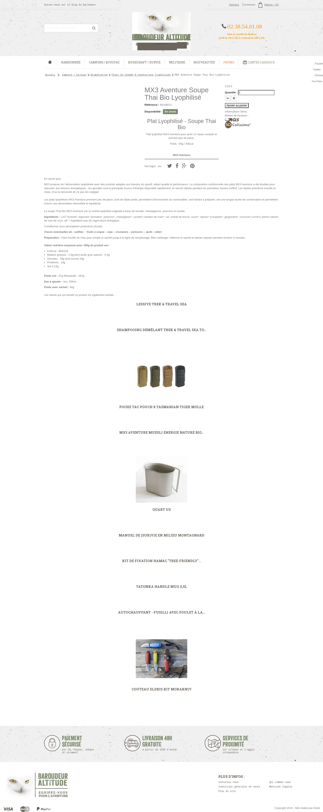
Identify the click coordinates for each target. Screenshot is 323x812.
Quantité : (231, 92)
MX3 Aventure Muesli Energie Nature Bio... (161, 432)
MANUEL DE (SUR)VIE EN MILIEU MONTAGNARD (161, 535)
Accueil (50, 75)
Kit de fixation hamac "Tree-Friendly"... (161, 561)
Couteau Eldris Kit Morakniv (162, 689)
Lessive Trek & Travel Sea (161, 304)
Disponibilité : (153, 111)
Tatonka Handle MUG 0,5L (161, 587)
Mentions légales (280, 787)
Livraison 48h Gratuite (157, 743)
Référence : (152, 104)
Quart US (161, 509)
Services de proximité (241, 744)
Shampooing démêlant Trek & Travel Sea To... (161, 330)
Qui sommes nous (280, 782)
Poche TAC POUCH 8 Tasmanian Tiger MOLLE (161, 407)
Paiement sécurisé (78, 744)
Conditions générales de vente (239, 787)
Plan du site (227, 791)
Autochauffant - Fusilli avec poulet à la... (161, 612)
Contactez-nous (228, 782)
